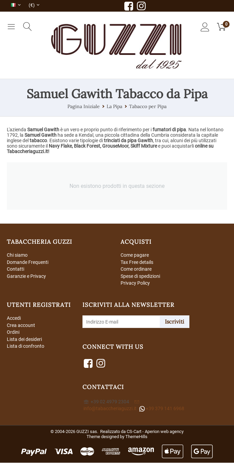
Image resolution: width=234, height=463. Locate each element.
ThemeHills (136, 436)
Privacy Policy (135, 283)
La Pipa (114, 106)
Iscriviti (174, 321)
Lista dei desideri (24, 339)
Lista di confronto (25, 346)
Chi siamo (17, 255)
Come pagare (135, 255)
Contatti (15, 269)
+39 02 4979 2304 (106, 402)
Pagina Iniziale (83, 106)
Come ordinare (136, 269)
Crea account (21, 325)
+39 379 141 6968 (161, 409)
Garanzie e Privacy (26, 276)
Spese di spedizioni (140, 276)
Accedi (14, 318)
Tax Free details (137, 262)
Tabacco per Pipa (148, 106)
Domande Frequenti (27, 262)
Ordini (13, 332)
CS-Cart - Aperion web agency (155, 431)
